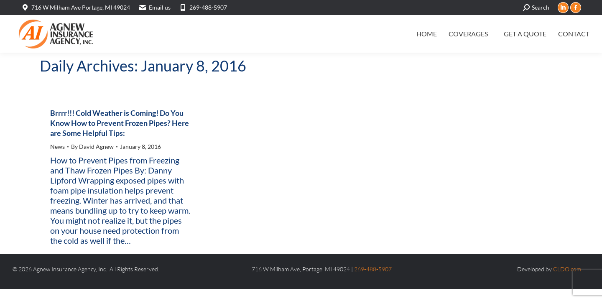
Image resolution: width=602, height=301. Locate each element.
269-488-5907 (203, 7)
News (57, 146)
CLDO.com (567, 269)
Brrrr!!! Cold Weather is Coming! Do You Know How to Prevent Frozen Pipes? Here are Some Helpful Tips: (119, 123)
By (92, 146)
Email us (160, 7)
